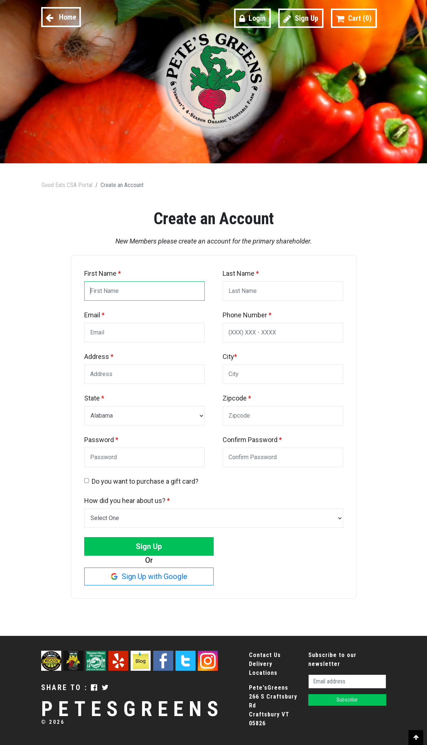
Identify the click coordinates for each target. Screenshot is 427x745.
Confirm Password (252, 440)
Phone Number (247, 315)
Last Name (241, 273)
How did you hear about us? (127, 500)
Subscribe (347, 700)
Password (101, 440)
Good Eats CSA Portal (67, 185)
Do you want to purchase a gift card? (145, 481)
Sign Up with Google (149, 576)
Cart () (354, 18)
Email (94, 315)
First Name (102, 273)
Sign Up (300, 18)
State (94, 398)
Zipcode (237, 398)
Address (99, 356)
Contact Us (265, 655)
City (230, 356)
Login (252, 18)
